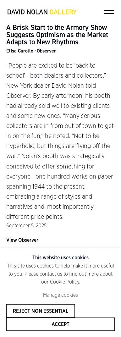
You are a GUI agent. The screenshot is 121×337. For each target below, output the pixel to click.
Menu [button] (109, 12)
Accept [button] (60, 324)
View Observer (22, 240)
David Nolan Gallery (42, 11)
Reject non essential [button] (40, 311)
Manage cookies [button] (60, 295)
